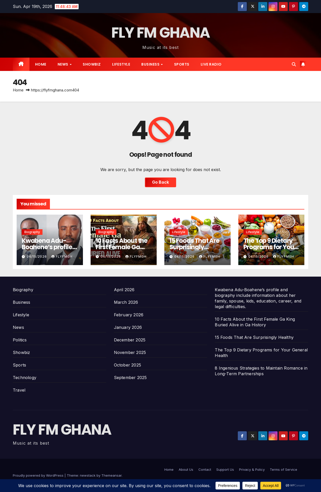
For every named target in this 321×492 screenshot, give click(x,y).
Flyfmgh (61, 256)
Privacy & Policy (252, 469)
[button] (294, 64)
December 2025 (130, 339)
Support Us (225, 469)
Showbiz (92, 64)
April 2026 (124, 289)
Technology (24, 377)
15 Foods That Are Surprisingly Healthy (194, 247)
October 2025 (127, 365)
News (63, 64)
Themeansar (111, 475)
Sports (181, 64)
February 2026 (129, 314)
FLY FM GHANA (160, 33)
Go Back (160, 182)
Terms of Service (283, 469)
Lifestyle (121, 64)
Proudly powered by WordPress (39, 475)
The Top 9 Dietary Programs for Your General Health (269, 247)
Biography (32, 232)
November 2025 (130, 352)
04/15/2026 (37, 256)
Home (40, 64)
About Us (186, 469)
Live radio (211, 64)
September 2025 (130, 377)
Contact (204, 469)
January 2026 (128, 327)
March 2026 (126, 302)
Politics (20, 339)
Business (150, 64)
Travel (19, 390)
